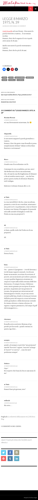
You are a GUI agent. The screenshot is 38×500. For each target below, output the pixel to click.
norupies (7, 340)
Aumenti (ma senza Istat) (19, 100)
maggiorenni (20, 77)
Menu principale (35, 8)
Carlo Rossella (7, 31)
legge (11, 77)
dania (4, 77)
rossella (12, 80)
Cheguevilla (7, 134)
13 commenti (22, 26)
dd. (5, 225)
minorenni (30, 77)
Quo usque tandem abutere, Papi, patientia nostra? (19, 93)
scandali (20, 80)
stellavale (7, 401)
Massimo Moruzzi (9, 118)
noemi (4, 80)
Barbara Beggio (33, 497)
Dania (15, 26)
